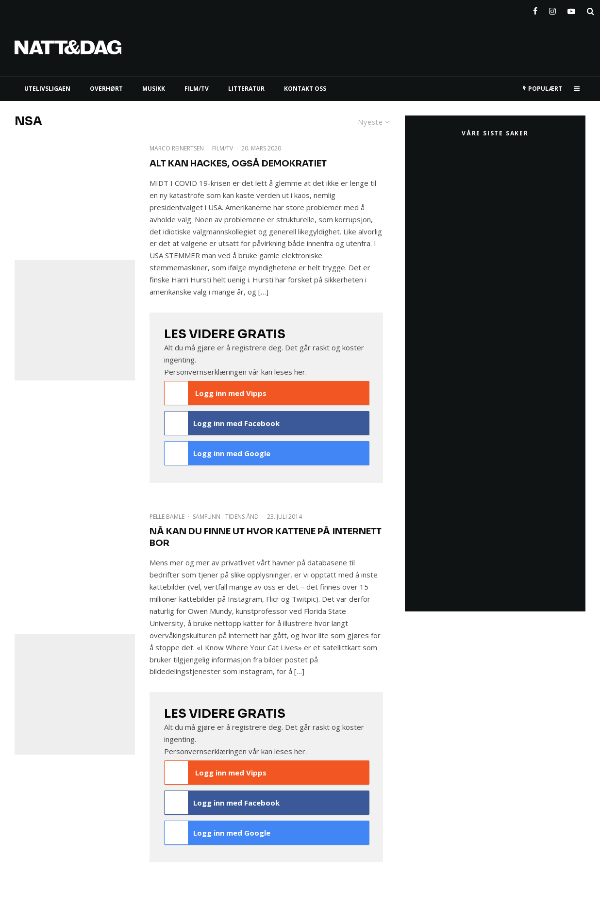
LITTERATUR (246, 88)
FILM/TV (196, 88)
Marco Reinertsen (177, 148)
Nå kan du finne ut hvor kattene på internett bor (266, 537)
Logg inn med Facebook (222, 423)
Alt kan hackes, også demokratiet (238, 163)
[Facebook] (535, 9)
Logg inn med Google (217, 453)
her (299, 372)
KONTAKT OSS (305, 88)
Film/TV (222, 148)
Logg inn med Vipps (216, 393)
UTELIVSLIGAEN (47, 88)
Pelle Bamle (167, 516)
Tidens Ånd (242, 516)
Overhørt (106, 88)
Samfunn (206, 516)
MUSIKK (153, 88)
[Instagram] (552, 9)
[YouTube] (571, 9)
